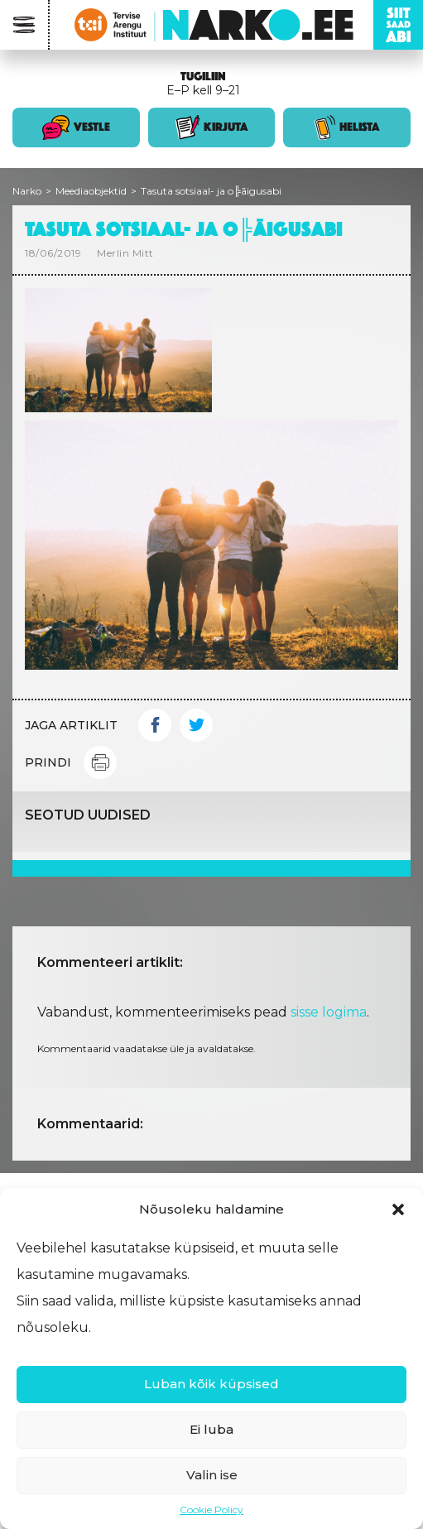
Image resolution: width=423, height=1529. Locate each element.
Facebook (154, 725)
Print (100, 762)
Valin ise (212, 1475)
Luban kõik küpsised (211, 1384)
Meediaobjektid (91, 191)
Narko (26, 191)
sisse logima (329, 1012)
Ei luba (211, 1429)
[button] (398, 1209)
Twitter (196, 725)
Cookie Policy (211, 1509)
